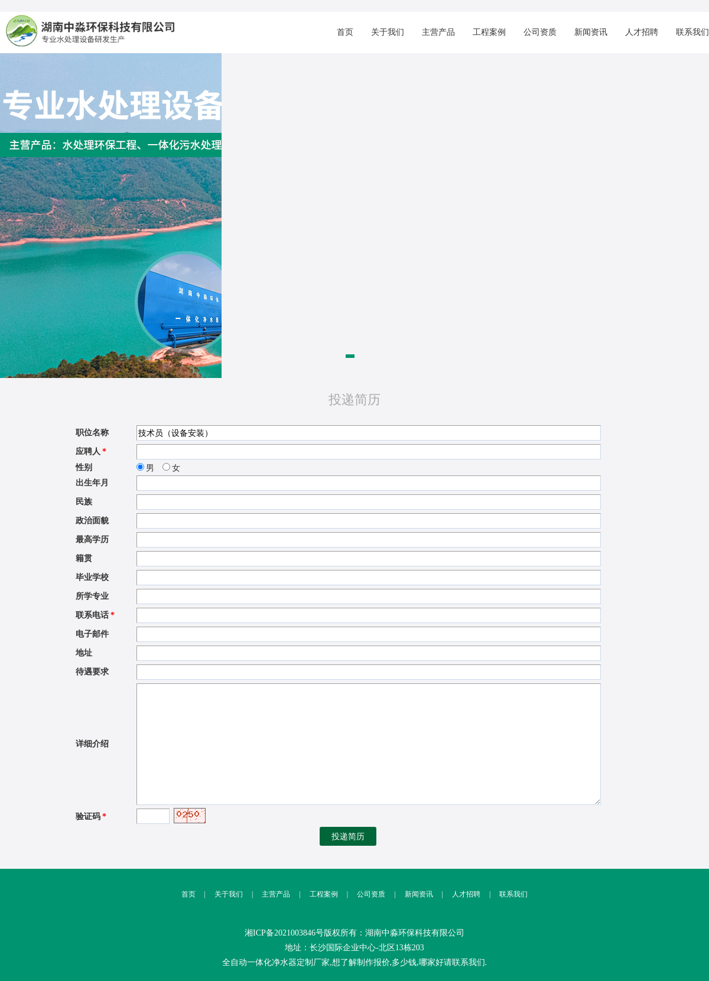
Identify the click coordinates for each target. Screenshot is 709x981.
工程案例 (489, 32)
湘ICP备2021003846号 (284, 932)
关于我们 (387, 32)
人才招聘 (641, 32)
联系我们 (692, 32)
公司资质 (540, 32)
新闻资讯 (590, 32)
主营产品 (438, 32)
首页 (345, 32)
